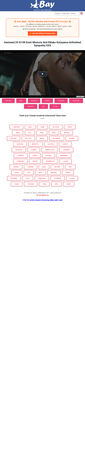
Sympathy (30, 106)
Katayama (61, 100)
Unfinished (76, 100)
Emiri (21, 100)
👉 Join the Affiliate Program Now (42, 33)
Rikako (47, 100)
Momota (34, 100)
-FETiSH (55, 106)
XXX (43, 106)
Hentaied (8, 100)
